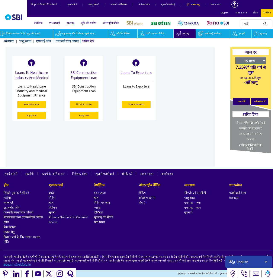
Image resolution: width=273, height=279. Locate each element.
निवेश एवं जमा (102, 202)
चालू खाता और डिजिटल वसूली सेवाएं (75, 33)
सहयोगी (29, 174)
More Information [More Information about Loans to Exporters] (136, 104)
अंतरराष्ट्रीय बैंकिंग (111, 23)
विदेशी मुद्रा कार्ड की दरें (16, 193)
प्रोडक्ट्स (233, 198)
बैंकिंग (142, 193)
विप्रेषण (53, 207)
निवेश (52, 198)
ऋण (51, 202)
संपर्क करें (127, 174)
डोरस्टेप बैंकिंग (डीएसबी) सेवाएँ (250, 122)
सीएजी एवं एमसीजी (195, 193)
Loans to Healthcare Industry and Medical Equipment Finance (32, 75)
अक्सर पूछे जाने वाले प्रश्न (250, 134)
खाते (51, 193)
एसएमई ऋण (43, 41)
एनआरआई (54, 23)
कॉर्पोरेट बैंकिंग (120, 33)
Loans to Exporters (136, 72)
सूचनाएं (260, 33)
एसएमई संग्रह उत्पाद (67, 41)
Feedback (216, 4)
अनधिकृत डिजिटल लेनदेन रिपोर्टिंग (250, 146)
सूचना (52, 212)
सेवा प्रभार (99, 222)
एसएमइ (182, 33)
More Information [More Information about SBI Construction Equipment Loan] (84, 104)
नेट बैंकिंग (267, 12)
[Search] (264, 23)
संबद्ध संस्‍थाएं (94, 4)
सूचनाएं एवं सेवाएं (103, 217)
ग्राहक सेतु (9, 232)
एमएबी (238, 33)
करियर (255, 12)
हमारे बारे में (72, 4)
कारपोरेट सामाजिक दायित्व (18, 212)
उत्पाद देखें (241, 101)
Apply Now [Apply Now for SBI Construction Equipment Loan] (84, 115)
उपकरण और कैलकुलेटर (250, 128)
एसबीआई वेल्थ (237, 193)
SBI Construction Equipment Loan (84, 75)
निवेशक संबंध (144, 4)
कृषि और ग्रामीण (88, 23)
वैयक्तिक (38, 23)
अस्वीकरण (167, 174)
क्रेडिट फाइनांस (147, 198)
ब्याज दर (250, 139)
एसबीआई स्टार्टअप (209, 33)
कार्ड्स (97, 207)
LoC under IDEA (152, 33)
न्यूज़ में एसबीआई (168, 4)
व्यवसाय (70, 23)
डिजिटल (98, 212)
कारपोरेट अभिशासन (119, 4)
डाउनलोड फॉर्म (11, 207)
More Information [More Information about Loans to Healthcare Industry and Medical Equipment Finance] (31, 104)
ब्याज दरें (8, 202)
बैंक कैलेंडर (10, 227)
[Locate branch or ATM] (232, 273)
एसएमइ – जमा (192, 202)
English (224, 12)
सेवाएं (142, 202)
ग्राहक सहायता (241, 12)
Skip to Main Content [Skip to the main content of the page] (45, 4)
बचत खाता (100, 193)
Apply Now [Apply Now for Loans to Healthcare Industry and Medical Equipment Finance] (31, 115)
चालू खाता (25, 41)
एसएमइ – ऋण (192, 207)
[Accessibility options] (234, 4)
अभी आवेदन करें (259, 101)
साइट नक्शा (146, 174)
